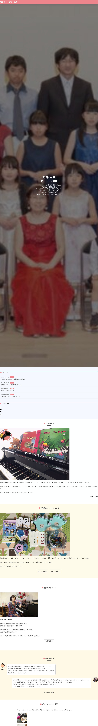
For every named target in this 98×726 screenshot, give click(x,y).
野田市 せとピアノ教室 (8, 2)
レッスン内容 (42, 571)
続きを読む (49, 641)
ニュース (11, 382)
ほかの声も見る (49, 692)
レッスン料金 (55, 571)
